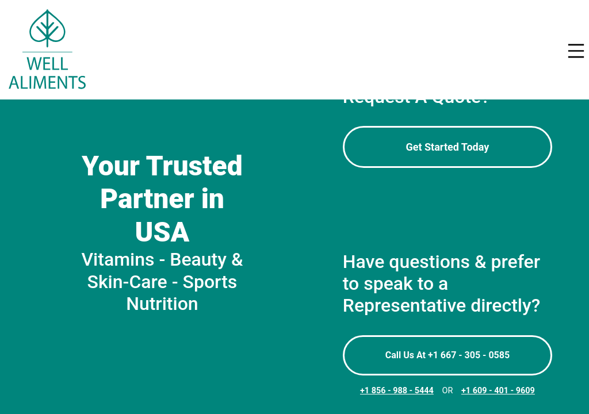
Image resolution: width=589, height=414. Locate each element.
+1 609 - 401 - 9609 (498, 391)
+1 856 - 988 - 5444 (397, 391)
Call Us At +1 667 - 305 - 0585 (447, 355)
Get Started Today (447, 147)
